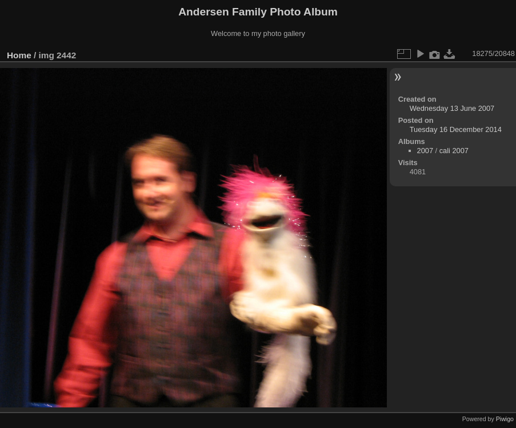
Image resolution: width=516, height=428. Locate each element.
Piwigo (505, 418)
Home (19, 55)
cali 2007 (454, 150)
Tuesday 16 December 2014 (456, 129)
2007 (425, 150)
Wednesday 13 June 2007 (452, 108)
